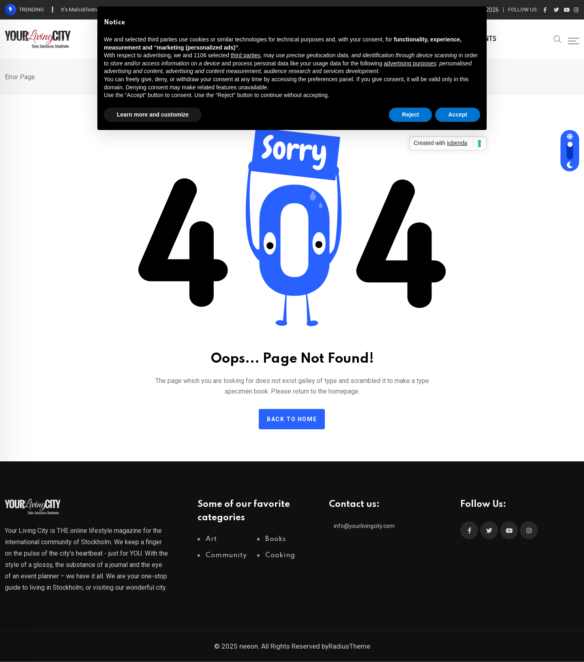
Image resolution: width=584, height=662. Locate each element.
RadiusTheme (349, 646)
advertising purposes (410, 63)
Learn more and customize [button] (153, 114)
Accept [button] (457, 114)
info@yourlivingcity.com (364, 526)
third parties (245, 55)
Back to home (292, 419)
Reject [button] (410, 114)
